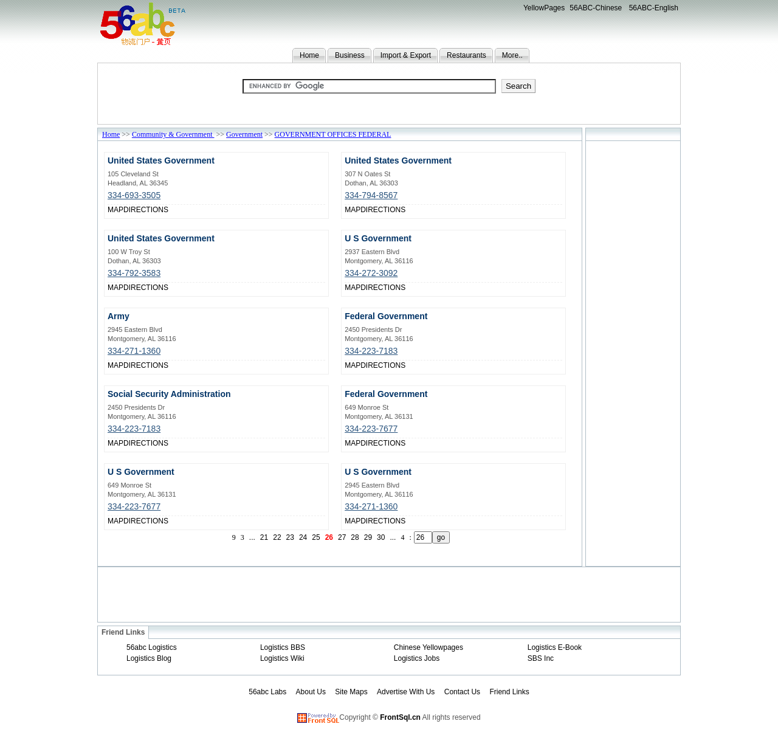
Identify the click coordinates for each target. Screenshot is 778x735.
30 (381, 537)
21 (264, 537)
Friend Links (509, 692)
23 (290, 537)
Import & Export (405, 55)
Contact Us (462, 692)
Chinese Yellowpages (428, 647)
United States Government (161, 160)
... (252, 537)
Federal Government (386, 316)
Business (350, 55)
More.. (512, 55)
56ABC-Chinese (596, 8)
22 (277, 537)
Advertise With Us (406, 692)
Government (244, 134)
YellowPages (544, 8)
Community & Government (173, 134)
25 (316, 537)
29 (368, 537)
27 (342, 537)
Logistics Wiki (282, 658)
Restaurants (466, 55)
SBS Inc (541, 658)
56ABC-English (653, 8)
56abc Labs (267, 692)
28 (355, 537)
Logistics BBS (282, 647)
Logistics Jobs (416, 658)
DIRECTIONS (145, 209)
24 (303, 537)
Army (118, 316)
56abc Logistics (151, 647)
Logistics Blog (148, 658)
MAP (115, 209)
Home (309, 55)
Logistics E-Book (555, 647)
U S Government (378, 238)
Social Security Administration (169, 394)
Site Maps (351, 692)
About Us (311, 692)
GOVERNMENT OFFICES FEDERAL (333, 134)
